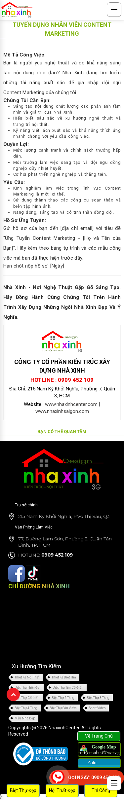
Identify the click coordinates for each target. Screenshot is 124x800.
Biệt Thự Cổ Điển (27, 698)
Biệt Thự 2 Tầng (63, 698)
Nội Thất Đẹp (62, 790)
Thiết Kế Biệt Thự (64, 677)
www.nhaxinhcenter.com (71, 404)
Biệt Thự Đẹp (23, 790)
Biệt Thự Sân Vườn (63, 708)
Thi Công (101, 790)
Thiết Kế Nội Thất (27, 677)
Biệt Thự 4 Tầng (26, 708)
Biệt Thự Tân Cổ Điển (68, 687)
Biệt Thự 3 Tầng (98, 698)
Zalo (91, 762)
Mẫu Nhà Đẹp (25, 718)
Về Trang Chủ (99, 736)
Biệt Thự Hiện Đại (27, 687)
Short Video (97, 708)
